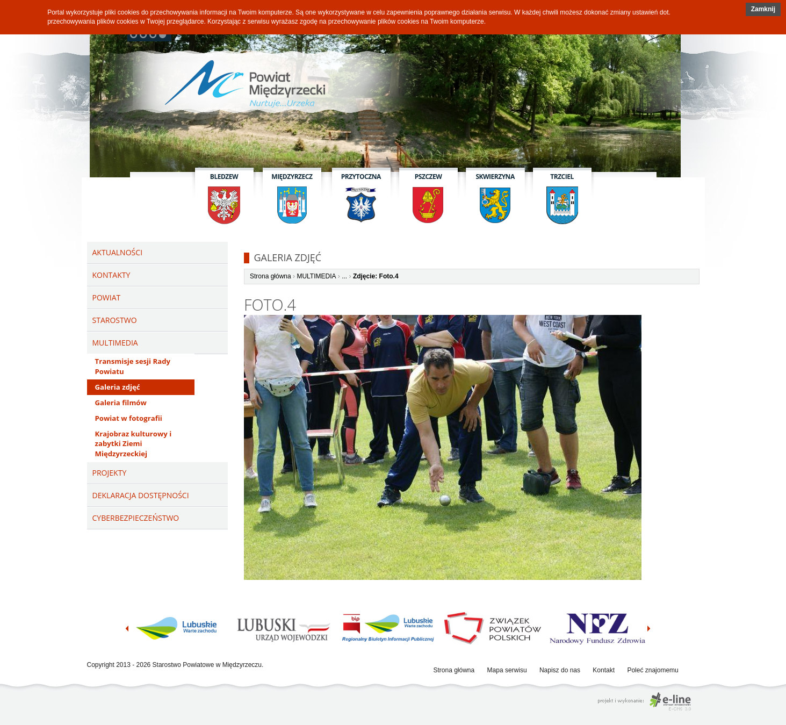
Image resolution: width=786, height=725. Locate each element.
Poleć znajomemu (652, 670)
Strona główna (270, 276)
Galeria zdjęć (117, 387)
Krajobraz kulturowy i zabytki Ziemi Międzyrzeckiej (133, 444)
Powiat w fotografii (128, 418)
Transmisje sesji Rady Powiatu (132, 366)
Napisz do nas (559, 670)
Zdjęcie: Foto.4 (376, 276)
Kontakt (604, 670)
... (344, 276)
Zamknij (763, 9)
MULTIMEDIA (316, 276)
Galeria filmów (121, 402)
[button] (763, 9)
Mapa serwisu (507, 670)
